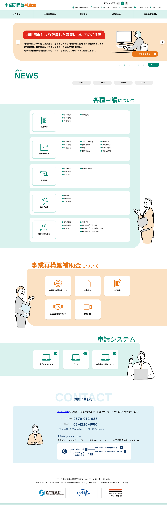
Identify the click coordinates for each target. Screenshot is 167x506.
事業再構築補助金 (81, 7)
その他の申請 (87, 163)
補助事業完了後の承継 (90, 221)
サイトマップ (12, 497)
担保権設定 (86, 148)
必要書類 (67, 118)
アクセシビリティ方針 (47, 497)
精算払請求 (117, 14)
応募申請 (98, 497)
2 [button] (124, 65)
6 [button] (143, 65)
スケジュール (127, 7)
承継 (83, 145)
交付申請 (16, 14)
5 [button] (138, 65)
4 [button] (134, 65)
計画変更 (105, 139)
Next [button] (162, 42)
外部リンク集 (84, 497)
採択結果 (117, 272)
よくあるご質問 (142, 7)
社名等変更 (86, 142)
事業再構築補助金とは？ (58, 272)
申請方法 (67, 121)
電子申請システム (46, 346)
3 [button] (129, 65)
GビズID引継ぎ (87, 139)
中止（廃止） (107, 145)
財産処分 (85, 212)
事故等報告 (106, 142)
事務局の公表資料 (67, 497)
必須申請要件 (114, 497)
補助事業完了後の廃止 (90, 215)
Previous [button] (18, 42)
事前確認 (67, 115)
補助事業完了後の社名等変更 (93, 218)
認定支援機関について (58, 296)
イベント (144, 83)
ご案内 (102, 83)
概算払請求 (106, 148)
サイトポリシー (28, 497)
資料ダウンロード (110, 7)
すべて (81, 83)
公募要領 (96, 7)
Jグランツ (76, 346)
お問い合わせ (157, 7)
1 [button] (119, 65)
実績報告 (83, 14)
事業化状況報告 (150, 14)
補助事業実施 (50, 14)
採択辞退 (85, 115)
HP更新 (123, 83)
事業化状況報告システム (105, 346)
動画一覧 (87, 296)
